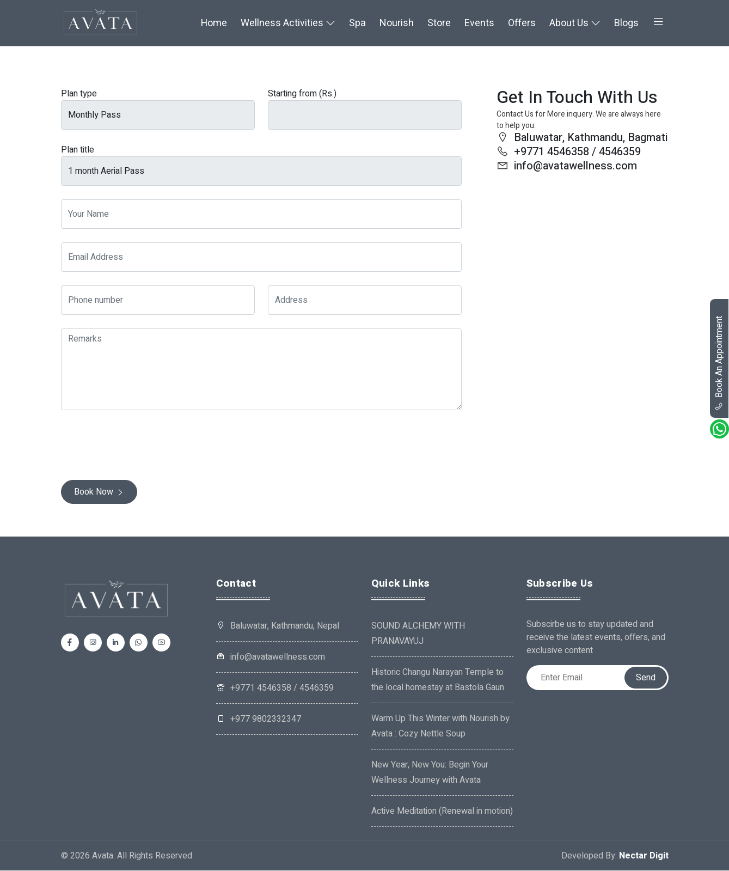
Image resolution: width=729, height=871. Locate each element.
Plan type (79, 94)
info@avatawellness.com (270, 657)
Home (214, 23)
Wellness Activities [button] (288, 23)
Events (479, 23)
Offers (522, 23)
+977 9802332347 (258, 719)
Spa (357, 23)
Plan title (77, 150)
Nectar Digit (644, 856)
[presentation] (143, 446)
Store (439, 23)
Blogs (626, 23)
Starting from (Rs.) (302, 94)
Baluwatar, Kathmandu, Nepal (284, 626)
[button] (658, 23)
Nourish (396, 23)
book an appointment (719, 363)
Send (646, 678)
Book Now (99, 493)
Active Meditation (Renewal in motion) (442, 811)
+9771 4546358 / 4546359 (275, 688)
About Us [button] (575, 23)
